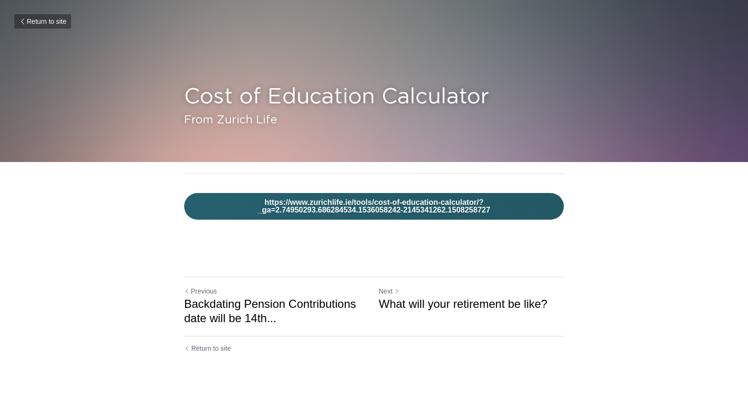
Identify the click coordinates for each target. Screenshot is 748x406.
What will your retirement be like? (463, 303)
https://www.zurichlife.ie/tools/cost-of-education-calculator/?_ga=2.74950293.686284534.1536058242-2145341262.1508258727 (374, 206)
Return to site (42, 21)
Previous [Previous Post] (200, 291)
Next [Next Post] (389, 291)
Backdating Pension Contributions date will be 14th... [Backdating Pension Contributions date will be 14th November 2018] (270, 311)
